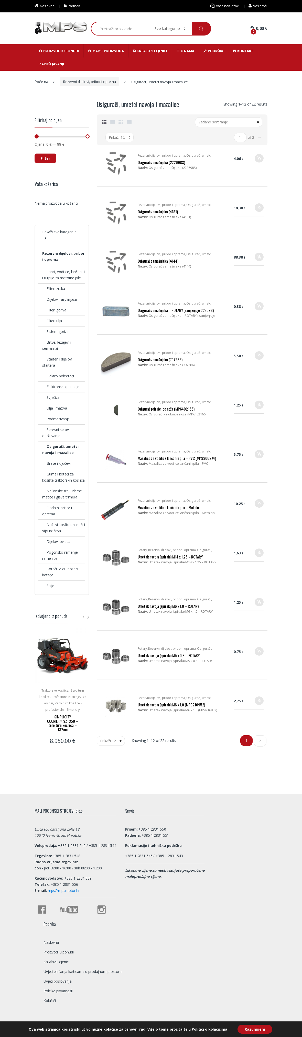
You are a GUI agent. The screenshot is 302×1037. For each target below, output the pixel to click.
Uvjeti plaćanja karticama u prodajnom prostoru (83, 971)
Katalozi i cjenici (150, 51)
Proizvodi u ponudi (59, 51)
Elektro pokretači (58, 376)
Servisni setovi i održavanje (56, 432)
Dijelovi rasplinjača (59, 299)
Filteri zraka (53, 288)
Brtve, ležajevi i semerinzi (56, 345)
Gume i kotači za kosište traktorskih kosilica (63, 477)
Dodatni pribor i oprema (57, 510)
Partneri (72, 6)
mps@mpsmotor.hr (63, 890)
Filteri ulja (52, 320)
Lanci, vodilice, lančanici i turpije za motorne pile (63, 274)
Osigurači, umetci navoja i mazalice (60, 449)
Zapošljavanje (52, 64)
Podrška (213, 51)
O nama (185, 51)
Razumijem (255, 1029)
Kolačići (50, 1000)
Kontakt (243, 51)
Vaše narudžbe (224, 6)
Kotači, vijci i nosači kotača (60, 571)
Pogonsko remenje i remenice (60, 555)
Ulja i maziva (54, 408)
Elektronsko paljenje (60, 386)
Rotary (142, 550)
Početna (41, 81)
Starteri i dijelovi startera (57, 362)
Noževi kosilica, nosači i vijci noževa (63, 527)
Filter (45, 158)
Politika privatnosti (58, 990)
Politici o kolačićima (209, 1029)
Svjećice (51, 397)
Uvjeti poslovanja (58, 981)
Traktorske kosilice (54, 690)
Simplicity (73, 709)
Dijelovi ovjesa (56, 541)
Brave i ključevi (56, 463)
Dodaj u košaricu (259, 160)
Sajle (48, 585)
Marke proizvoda (106, 51)
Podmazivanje (56, 418)
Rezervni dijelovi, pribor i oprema (89, 81)
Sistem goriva (55, 331)
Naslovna (45, 6)
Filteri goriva (54, 310)
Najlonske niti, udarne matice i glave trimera (62, 493)
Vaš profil (258, 6)
